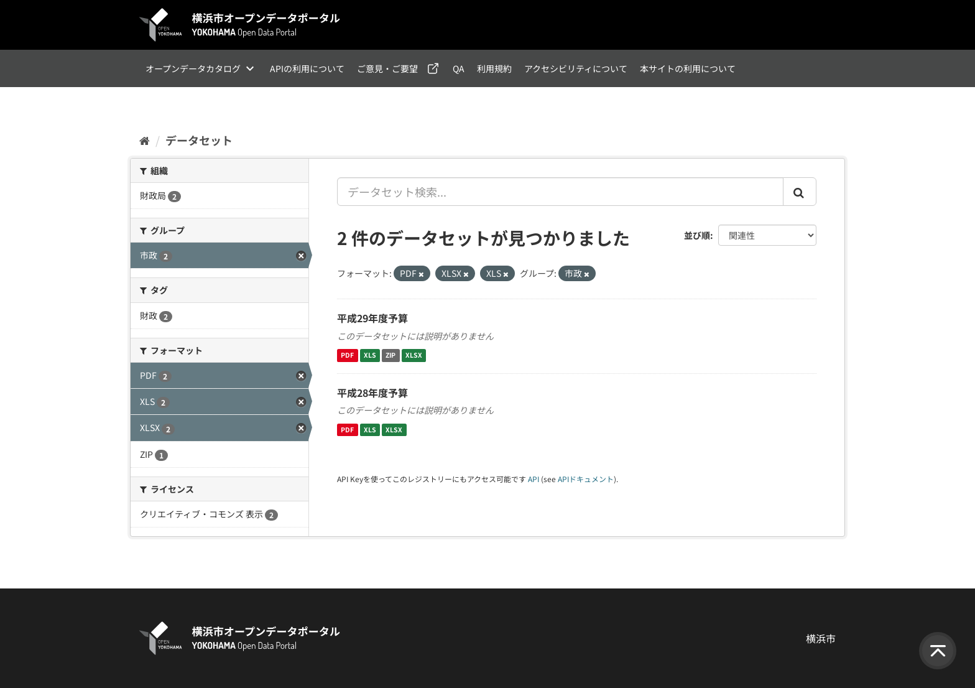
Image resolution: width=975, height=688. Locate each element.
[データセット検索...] (560, 191)
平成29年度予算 (372, 317)
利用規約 (494, 68)
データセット (199, 140)
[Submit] (799, 191)
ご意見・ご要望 (387, 68)
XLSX (413, 355)
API (533, 478)
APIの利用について (307, 68)
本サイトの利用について (688, 68)
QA (458, 68)
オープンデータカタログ (193, 68)
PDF (347, 355)
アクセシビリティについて (575, 68)
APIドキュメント (586, 478)
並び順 (697, 235)
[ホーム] (144, 140)
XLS (370, 355)
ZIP (390, 355)
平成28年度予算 (372, 392)
